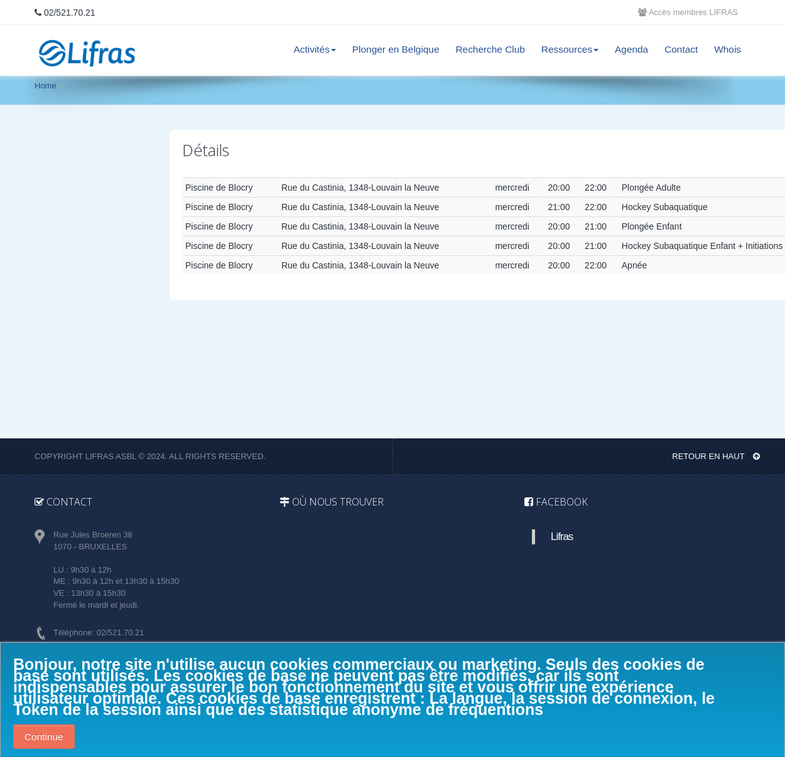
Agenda (631, 49)
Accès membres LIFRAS (688, 12)
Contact (681, 49)
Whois (727, 49)
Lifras (562, 537)
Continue (43, 736)
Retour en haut (716, 456)
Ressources (569, 49)
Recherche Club (489, 49)
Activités (315, 49)
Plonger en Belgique (396, 49)
